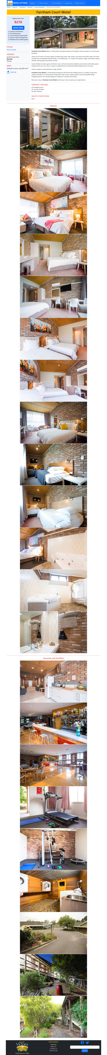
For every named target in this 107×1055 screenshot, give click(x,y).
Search (85, 1051)
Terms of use (53, 1050)
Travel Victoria (17, 3)
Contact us (53, 1048)
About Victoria (79, 3)
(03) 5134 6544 (11, 50)
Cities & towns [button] (43, 3)
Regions (14, 7)
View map (11, 72)
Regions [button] (32, 3)
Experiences (68, 3)
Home (9, 7)
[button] (18, 28)
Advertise (53, 1044)
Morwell (30, 7)
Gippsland (22, 7)
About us (53, 1046)
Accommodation (57, 3)
